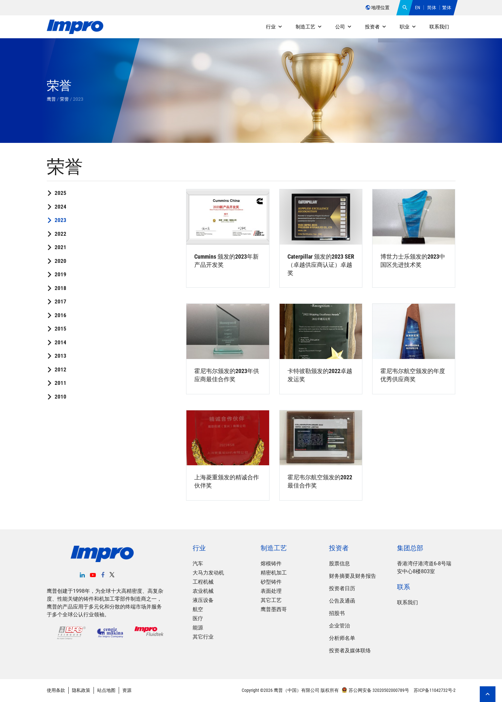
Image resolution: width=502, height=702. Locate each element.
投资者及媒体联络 (350, 650)
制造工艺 (309, 27)
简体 (431, 7)
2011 (60, 383)
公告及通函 (342, 601)
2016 (60, 315)
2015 (60, 328)
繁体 (446, 7)
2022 (60, 234)
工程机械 (203, 582)
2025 (60, 193)
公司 (343, 27)
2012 (60, 369)
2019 (60, 274)
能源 (198, 628)
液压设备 (203, 600)
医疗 (198, 618)
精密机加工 (274, 573)
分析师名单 (342, 638)
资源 (126, 690)
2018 (60, 288)
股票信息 (339, 563)
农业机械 (203, 591)
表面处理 (271, 591)
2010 (60, 396)
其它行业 (203, 637)
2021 (60, 247)
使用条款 (56, 690)
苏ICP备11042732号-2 (434, 690)
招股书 (337, 613)
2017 (60, 301)
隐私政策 (81, 690)
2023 (60, 220)
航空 (198, 609)
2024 (60, 206)
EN (417, 7)
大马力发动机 (208, 573)
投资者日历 (342, 588)
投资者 (376, 27)
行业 (274, 27)
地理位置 (377, 7)
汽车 (198, 563)
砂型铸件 (271, 582)
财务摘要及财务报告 (352, 576)
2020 (60, 261)
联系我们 (439, 27)
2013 (60, 355)
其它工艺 (271, 600)
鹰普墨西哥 (274, 609)
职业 (408, 27)
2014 (60, 342)
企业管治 (339, 626)
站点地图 (106, 690)
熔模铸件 (271, 563)
